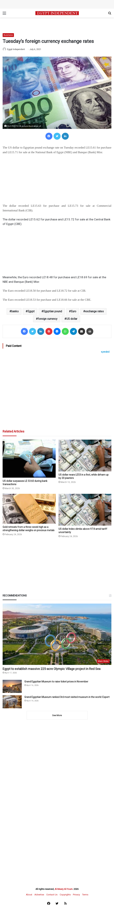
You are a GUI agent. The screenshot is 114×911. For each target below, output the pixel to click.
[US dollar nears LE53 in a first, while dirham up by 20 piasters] (85, 455)
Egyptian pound (52, 311)
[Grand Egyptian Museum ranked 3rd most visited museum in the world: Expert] (12, 701)
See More (57, 715)
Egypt (30, 311)
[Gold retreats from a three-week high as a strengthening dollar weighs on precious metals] (29, 509)
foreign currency (47, 318)
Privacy (76, 894)
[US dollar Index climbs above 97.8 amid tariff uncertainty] (85, 510)
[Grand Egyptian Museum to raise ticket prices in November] (12, 686)
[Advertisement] (57, 391)
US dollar (71, 318)
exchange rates (94, 311)
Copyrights (65, 894)
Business (8, 35)
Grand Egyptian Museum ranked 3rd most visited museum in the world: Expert (66, 697)
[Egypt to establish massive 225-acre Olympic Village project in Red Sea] (57, 634)
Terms (85, 894)
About (29, 894)
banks (15, 311)
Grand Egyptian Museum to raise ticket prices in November (56, 681)
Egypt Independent (16, 49)
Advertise (39, 894)
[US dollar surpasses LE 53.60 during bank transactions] (29, 459)
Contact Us (51, 894)
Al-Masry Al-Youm (64, 889)
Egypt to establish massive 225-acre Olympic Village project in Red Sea (51, 669)
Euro (73, 311)
